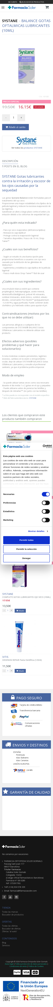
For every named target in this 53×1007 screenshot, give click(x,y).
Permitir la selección (26, 549)
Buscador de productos (32, 2)
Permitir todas (27, 540)
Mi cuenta (12, 2)
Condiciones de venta (18, 966)
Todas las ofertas (10, 925)
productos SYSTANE (33, 147)
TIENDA (6, 907)
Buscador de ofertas (11, 928)
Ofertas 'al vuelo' (9, 931)
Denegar (26, 558)
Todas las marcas (10, 911)
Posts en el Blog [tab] (14, 166)
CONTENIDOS (9, 938)
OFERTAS (7, 921)
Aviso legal (9, 964)
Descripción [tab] (10, 161)
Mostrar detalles (36, 531)
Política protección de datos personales (31, 964)
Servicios (6, 945)
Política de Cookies (36, 966)
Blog (4, 942)
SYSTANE (32, 398)
